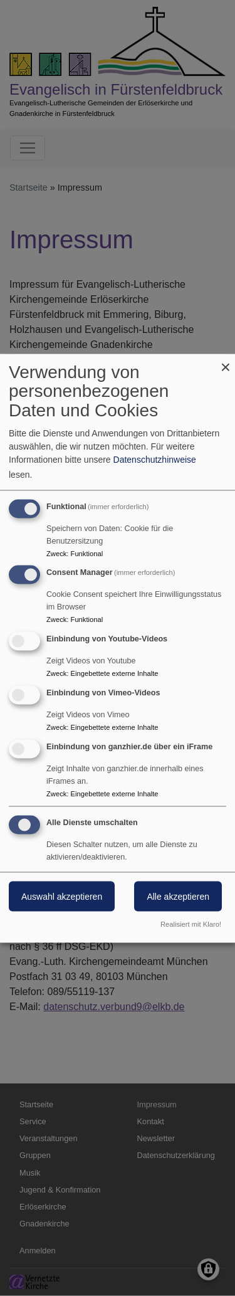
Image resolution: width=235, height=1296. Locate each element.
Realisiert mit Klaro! (190, 923)
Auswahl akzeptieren (61, 896)
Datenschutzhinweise (154, 459)
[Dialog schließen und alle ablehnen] (225, 361)
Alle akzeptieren (178, 896)
